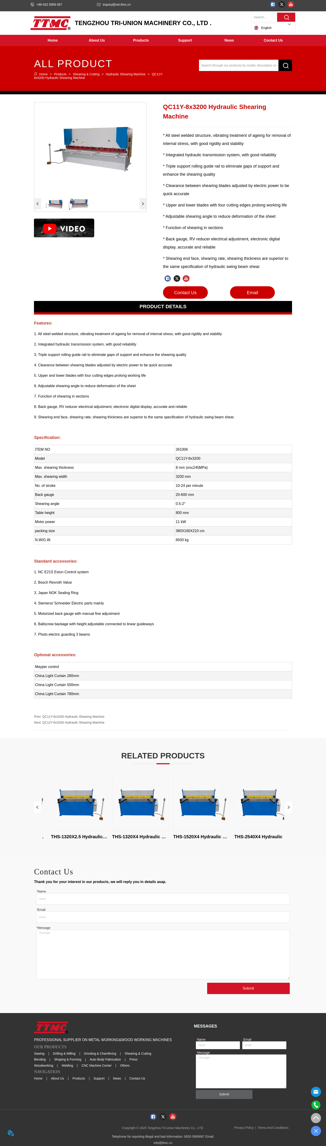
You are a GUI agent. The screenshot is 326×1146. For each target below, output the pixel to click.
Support (99, 1078)
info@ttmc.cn (163, 1143)
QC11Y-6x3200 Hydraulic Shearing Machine (73, 716)
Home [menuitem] (53, 40)
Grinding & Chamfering (100, 1053)
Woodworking (43, 1065)
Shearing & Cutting (86, 74)
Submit (248, 988)
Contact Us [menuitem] (273, 40)
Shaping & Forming (67, 1059)
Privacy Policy (244, 1127)
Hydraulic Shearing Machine (125, 74)
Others (125, 1065)
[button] (96, 40)
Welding (67, 1065)
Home (43, 74)
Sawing (39, 1053)
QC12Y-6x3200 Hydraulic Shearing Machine (73, 722)
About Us (57, 1078)
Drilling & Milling (64, 1053)
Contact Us (137, 1078)
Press (133, 1059)
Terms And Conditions (273, 1127)
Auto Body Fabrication (105, 1059)
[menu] (163, 40)
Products (60, 74)
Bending (40, 1059)
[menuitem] (97, 40)
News (117, 1078)
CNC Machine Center (97, 1065)
